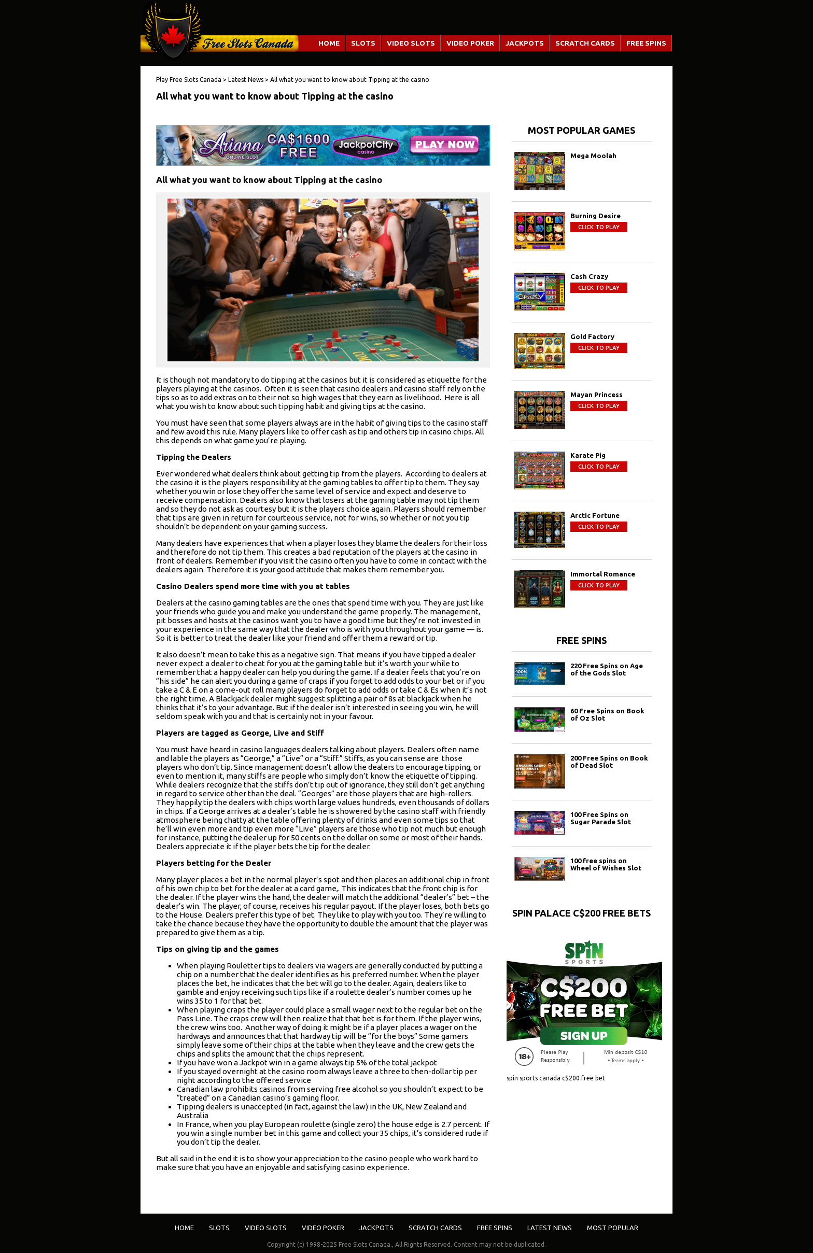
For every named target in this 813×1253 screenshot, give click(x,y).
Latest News (549, 1227)
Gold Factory (592, 336)
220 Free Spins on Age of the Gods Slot (606, 669)
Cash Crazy (589, 276)
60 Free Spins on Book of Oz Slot (607, 714)
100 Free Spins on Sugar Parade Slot (600, 818)
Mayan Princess (596, 394)
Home (329, 43)
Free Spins (646, 43)
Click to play (599, 227)
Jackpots (525, 43)
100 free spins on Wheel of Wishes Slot (605, 864)
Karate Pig (588, 455)
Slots (363, 43)
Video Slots (411, 43)
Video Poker (470, 43)
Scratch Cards (585, 43)
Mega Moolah (593, 155)
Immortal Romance (602, 574)
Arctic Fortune (595, 515)
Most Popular (612, 1227)
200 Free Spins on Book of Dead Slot (609, 761)
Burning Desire (595, 215)
